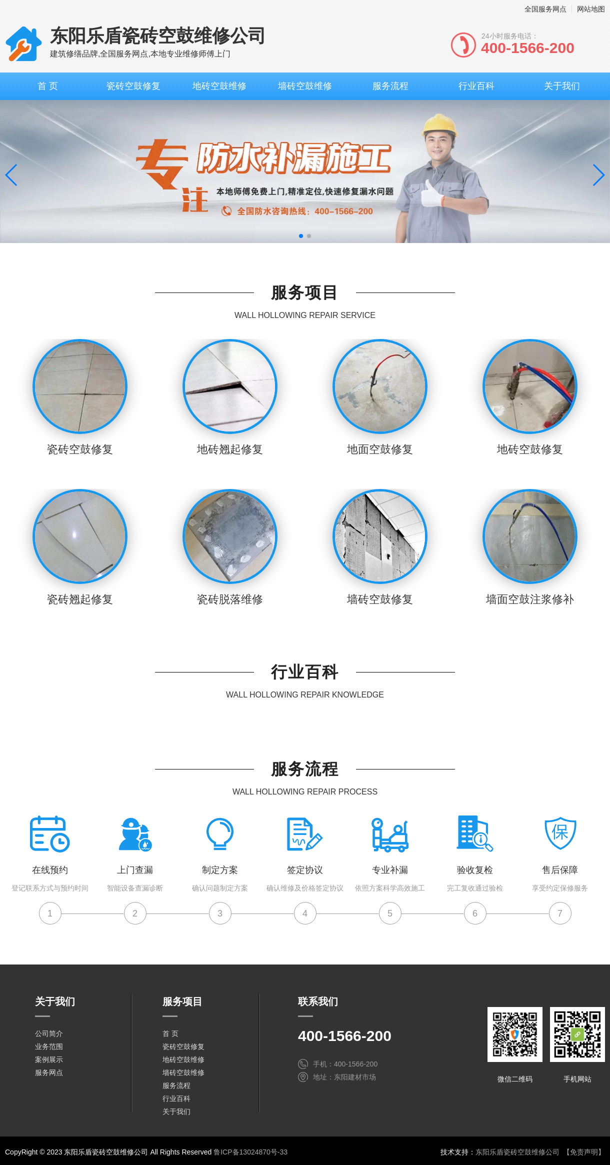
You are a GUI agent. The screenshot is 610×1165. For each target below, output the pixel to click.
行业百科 (476, 86)
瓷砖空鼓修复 (133, 86)
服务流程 (390, 86)
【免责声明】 (584, 1152)
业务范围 (49, 1046)
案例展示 (49, 1060)
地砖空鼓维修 (219, 86)
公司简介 (49, 1034)
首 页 (48, 86)
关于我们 (562, 86)
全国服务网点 (545, 9)
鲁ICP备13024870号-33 (251, 1152)
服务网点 (49, 1072)
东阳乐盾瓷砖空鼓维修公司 (518, 1152)
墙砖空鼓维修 (305, 86)
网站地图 (591, 9)
